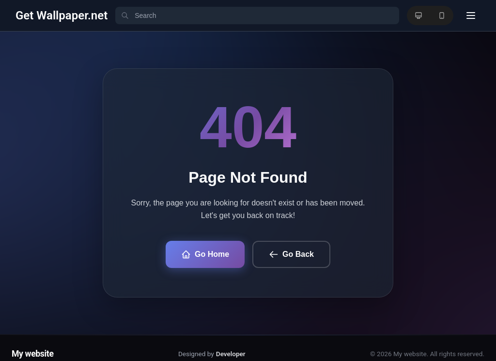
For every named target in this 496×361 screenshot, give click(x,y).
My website (33, 354)
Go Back (291, 254)
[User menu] (470, 15)
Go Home (205, 254)
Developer (231, 354)
